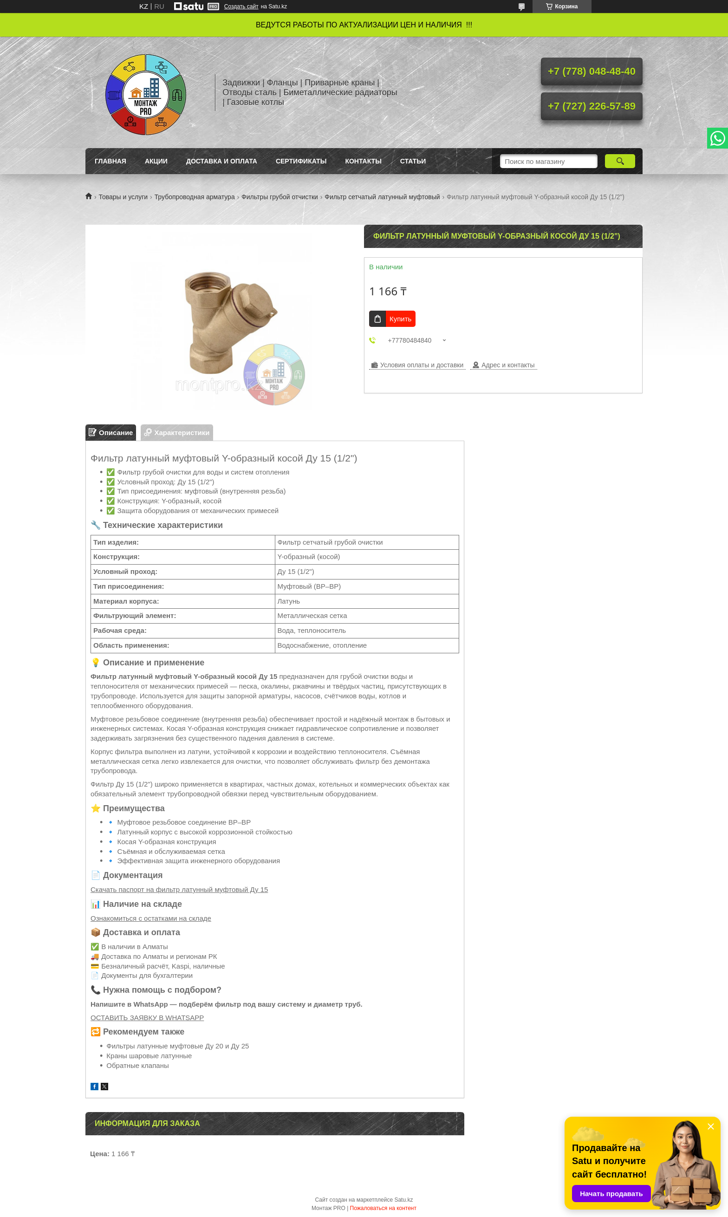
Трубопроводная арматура (195, 197)
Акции (156, 161)
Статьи (413, 161)
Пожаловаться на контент (383, 1208)
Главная (110, 161)
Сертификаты (301, 161)
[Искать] (620, 161)
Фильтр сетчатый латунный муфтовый (382, 197)
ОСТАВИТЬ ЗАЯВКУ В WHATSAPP (147, 1018)
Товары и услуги (123, 197)
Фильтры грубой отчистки (279, 197)
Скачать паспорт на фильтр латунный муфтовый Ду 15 (179, 889)
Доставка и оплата (221, 161)
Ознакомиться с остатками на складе (151, 918)
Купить (400, 319)
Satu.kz (403, 1200)
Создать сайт (241, 6)
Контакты (363, 161)
